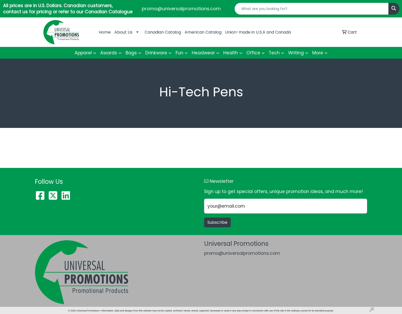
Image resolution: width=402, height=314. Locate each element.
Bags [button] (131, 53)
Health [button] (230, 53)
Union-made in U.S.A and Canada (258, 32)
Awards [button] (108, 53)
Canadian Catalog (163, 32)
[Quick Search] (312, 9)
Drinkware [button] (156, 53)
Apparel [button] (83, 53)
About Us (123, 32)
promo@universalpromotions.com (181, 8)
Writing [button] (296, 53)
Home (105, 32)
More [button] (317, 53)
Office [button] (253, 53)
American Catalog (203, 32)
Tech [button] (274, 53)
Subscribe (217, 222)
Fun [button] (179, 53)
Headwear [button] (203, 53)
